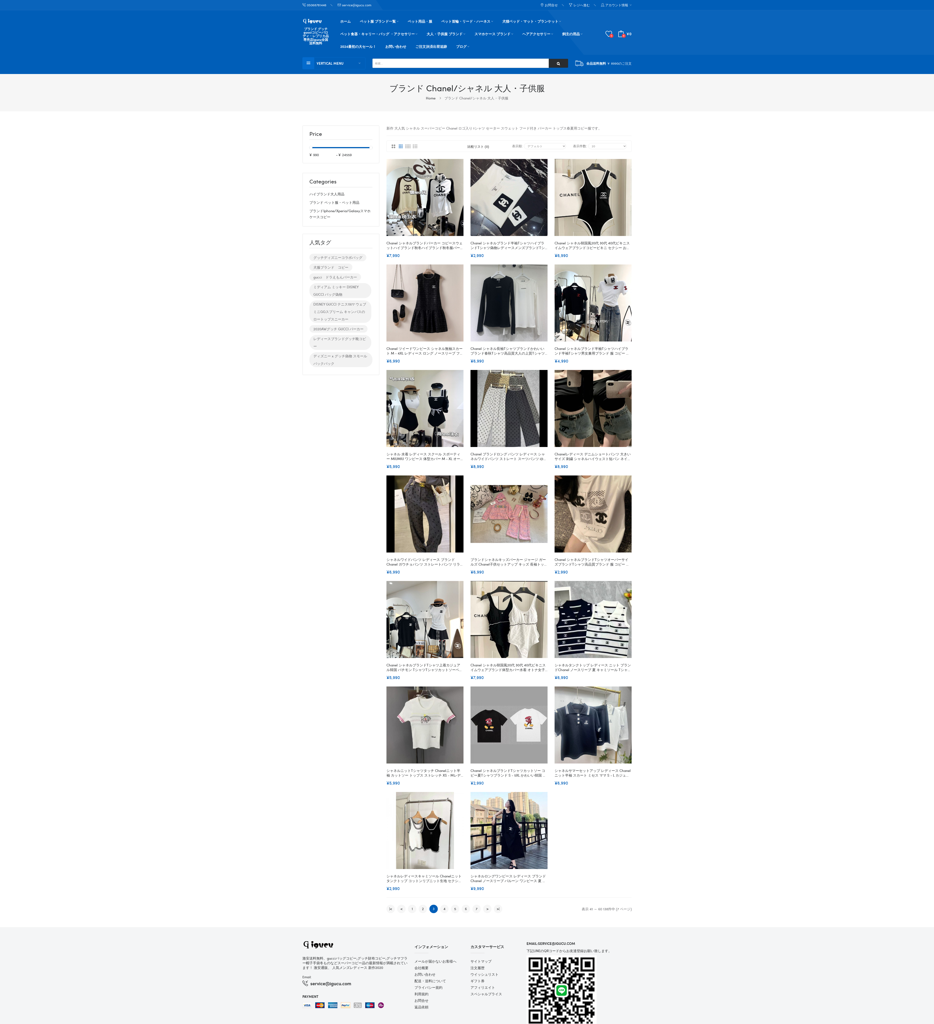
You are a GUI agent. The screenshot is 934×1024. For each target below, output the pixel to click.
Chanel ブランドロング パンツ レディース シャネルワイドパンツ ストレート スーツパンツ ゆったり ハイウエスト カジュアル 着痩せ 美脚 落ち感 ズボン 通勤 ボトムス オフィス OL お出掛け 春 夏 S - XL (509, 456)
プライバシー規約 (428, 987)
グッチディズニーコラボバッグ (337, 257)
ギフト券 (478, 980)
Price (315, 134)
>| (498, 908)
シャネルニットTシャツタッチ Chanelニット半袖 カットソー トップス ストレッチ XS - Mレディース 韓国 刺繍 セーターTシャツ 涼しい (423, 773)
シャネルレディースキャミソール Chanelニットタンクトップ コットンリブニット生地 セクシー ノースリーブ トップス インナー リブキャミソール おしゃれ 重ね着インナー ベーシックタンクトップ (424, 878)
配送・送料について (430, 980)
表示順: (517, 146)
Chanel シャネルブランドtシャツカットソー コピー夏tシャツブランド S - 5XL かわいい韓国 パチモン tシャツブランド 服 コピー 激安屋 (508, 773)
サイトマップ (481, 961)
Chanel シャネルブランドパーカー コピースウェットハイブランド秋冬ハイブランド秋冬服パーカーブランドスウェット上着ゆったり (424, 245)
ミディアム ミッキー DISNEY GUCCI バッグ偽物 (336, 290)
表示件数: (580, 146)
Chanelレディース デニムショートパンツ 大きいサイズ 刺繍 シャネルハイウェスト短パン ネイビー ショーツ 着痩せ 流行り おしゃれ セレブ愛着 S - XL (593, 456)
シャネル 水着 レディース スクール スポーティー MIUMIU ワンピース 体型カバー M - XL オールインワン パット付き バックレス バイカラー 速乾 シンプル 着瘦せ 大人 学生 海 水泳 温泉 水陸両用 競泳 (423, 456)
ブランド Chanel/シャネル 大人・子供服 (476, 98)
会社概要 (421, 967)
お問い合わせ (424, 974)
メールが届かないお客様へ (435, 961)
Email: (306, 977)
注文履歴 (478, 967)
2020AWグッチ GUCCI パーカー (338, 328)
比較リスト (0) (478, 146)
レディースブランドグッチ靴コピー (339, 342)
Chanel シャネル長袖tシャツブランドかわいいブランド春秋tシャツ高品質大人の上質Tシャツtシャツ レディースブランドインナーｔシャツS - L (509, 350)
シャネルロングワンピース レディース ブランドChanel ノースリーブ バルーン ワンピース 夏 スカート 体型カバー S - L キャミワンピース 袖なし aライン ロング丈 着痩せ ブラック (508, 878)
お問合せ (421, 1000)
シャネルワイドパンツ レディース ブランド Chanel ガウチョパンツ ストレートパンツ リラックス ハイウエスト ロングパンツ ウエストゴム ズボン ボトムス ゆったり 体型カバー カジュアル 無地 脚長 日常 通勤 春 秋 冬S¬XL (424, 562)
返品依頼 (421, 1007)
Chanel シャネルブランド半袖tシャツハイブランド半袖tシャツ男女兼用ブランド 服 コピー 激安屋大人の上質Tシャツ (592, 350)
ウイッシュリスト (485, 974)
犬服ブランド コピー (330, 267)
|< (390, 908)
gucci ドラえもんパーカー (335, 277)
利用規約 (421, 993)
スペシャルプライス (486, 993)
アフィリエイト (483, 987)
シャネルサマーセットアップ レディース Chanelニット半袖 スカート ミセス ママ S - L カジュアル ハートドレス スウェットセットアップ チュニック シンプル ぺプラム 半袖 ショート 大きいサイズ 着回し (593, 773)
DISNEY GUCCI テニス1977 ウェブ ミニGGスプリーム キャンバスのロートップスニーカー (339, 312)
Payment (310, 996)
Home (430, 98)
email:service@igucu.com (551, 943)
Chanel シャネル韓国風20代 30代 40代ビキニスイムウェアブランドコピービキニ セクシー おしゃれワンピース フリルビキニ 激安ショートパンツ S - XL (592, 245)
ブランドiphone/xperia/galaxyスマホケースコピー (340, 213)
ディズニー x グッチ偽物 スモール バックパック (340, 359)
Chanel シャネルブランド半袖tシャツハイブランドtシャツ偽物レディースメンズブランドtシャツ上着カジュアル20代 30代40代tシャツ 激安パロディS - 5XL (508, 245)
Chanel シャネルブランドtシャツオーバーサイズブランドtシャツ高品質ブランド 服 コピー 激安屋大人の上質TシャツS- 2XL (592, 562)
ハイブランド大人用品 (326, 194)
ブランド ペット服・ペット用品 (334, 202)
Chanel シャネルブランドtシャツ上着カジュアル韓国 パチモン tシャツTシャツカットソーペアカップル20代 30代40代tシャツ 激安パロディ (424, 667)
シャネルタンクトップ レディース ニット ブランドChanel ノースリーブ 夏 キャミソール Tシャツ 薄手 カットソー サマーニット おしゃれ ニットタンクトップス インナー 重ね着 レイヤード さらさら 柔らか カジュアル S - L (593, 667)
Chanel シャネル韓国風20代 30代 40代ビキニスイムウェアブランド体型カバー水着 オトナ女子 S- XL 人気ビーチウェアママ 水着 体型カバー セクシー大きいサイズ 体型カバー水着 (508, 667)
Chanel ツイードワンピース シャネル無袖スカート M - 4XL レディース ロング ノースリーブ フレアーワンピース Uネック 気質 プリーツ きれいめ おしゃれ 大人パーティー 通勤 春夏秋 (424, 350)
